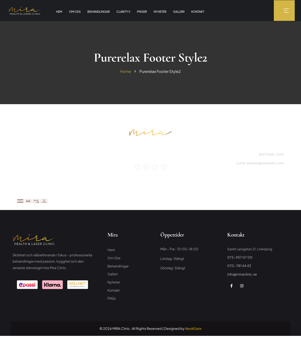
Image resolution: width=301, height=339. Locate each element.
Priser (250, 200)
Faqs (263, 200)
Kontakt (278, 200)
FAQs (111, 301)
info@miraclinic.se (242, 275)
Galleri (112, 276)
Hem (111, 251)
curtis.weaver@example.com (260, 163)
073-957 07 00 (240, 258)
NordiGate (193, 331)
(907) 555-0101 (271, 155)
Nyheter (113, 284)
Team (237, 200)
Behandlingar (118, 268)
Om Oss (222, 200)
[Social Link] (137, 167)
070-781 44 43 (239, 267)
